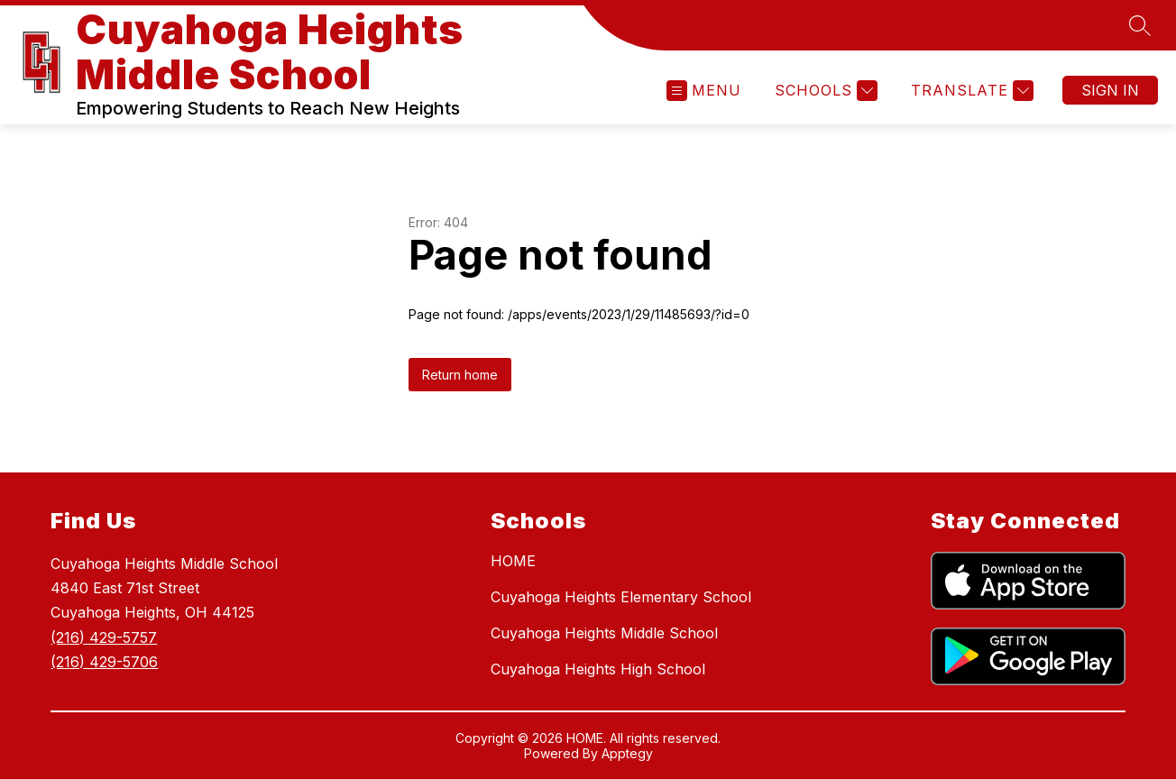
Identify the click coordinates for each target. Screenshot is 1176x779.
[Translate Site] (970, 90)
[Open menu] (703, 90)
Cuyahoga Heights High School (598, 669)
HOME (513, 561)
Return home (460, 374)
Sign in (1110, 90)
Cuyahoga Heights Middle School (604, 633)
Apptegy (627, 753)
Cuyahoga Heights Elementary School (621, 597)
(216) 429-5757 (104, 637)
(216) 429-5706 (104, 662)
